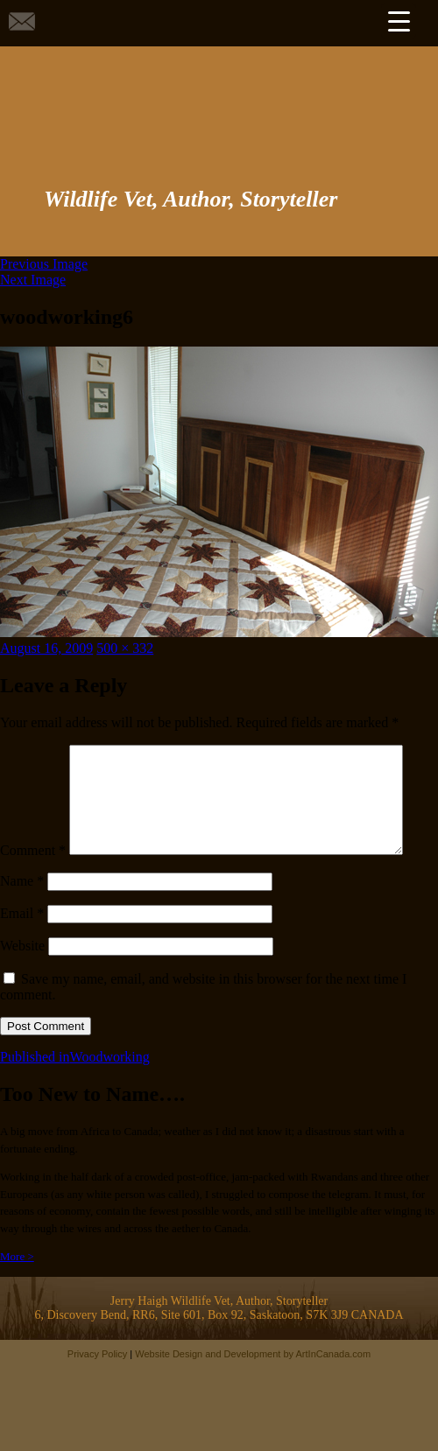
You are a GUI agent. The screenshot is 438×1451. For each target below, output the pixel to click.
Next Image (33, 279)
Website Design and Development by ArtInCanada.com (253, 1390)
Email (22, 950)
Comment (33, 752)
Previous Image (44, 263)
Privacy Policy (97, 1390)
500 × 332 (124, 648)
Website (22, 982)
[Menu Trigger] (398, 21)
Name (22, 917)
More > (17, 1293)
